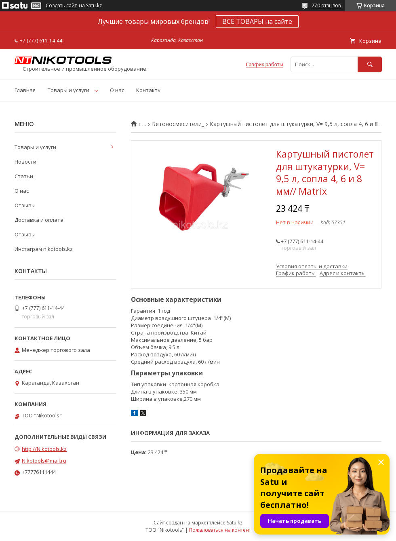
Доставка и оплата (39, 219)
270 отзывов (326, 5)
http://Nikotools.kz (44, 449)
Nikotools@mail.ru (44, 460)
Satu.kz (234, 522)
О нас (117, 90)
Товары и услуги (68, 90)
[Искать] (370, 64)
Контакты (149, 90)
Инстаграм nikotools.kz (44, 249)
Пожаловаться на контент (220, 529)
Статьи (24, 176)
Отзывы (25, 205)
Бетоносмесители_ (178, 124)
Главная (25, 90)
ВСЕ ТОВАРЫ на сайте (257, 21)
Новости (25, 161)
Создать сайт (61, 5)
